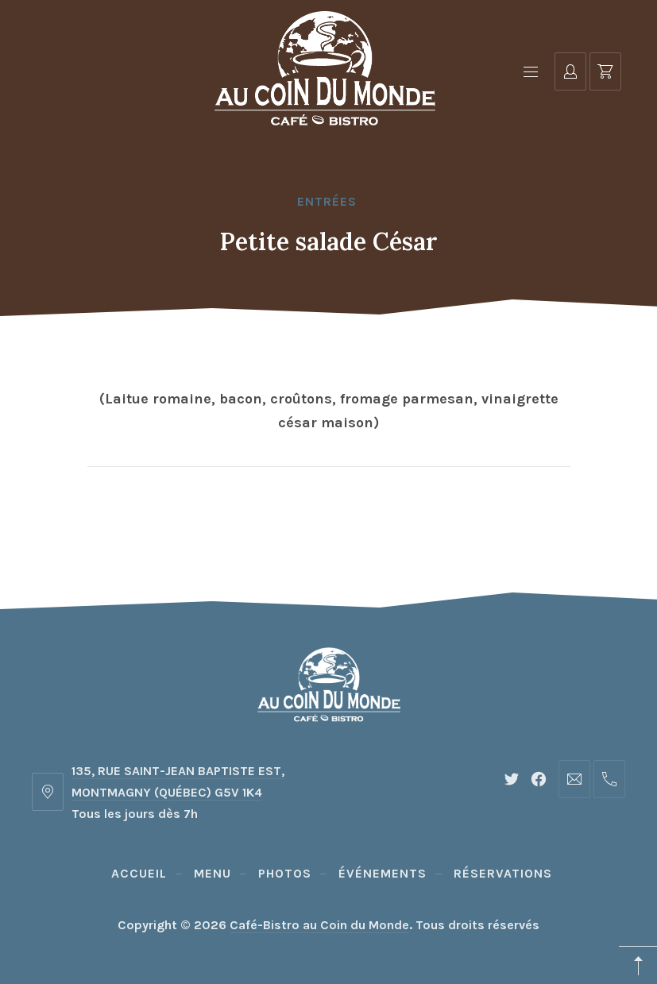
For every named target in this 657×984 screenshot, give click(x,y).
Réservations (503, 873)
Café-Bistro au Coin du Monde (319, 924)
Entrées (327, 201)
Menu (212, 873)
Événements (382, 873)
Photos (284, 873)
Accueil (139, 873)
